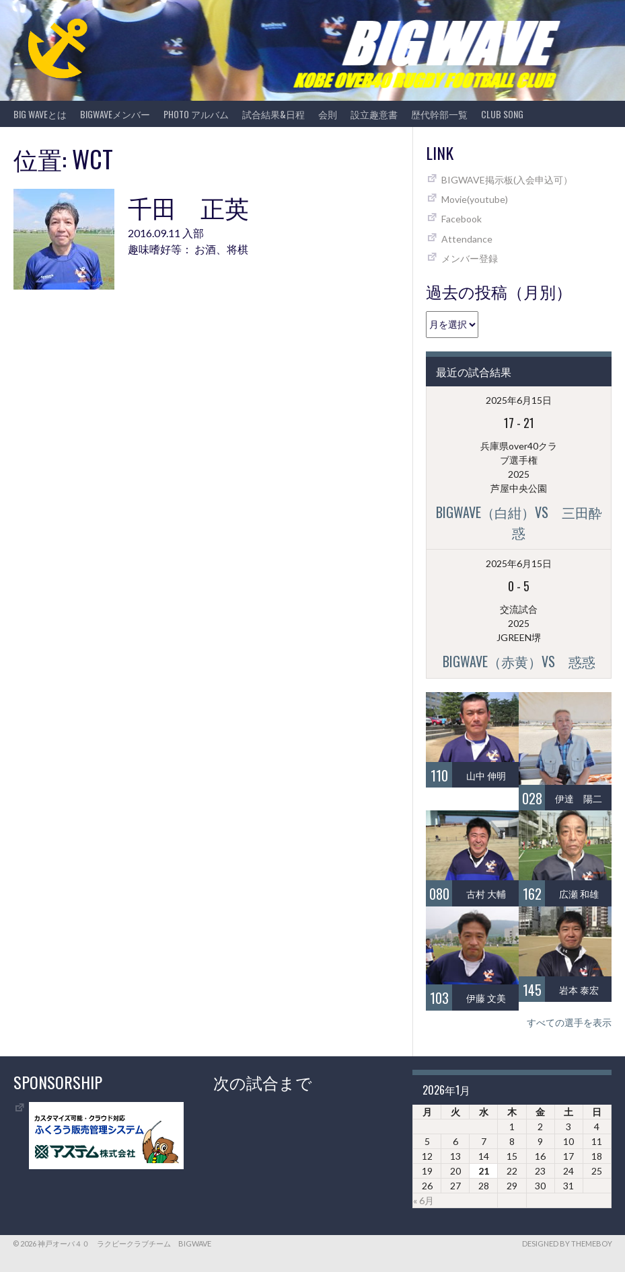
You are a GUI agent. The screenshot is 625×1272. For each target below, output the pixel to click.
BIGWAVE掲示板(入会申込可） (507, 179)
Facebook (461, 218)
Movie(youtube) (474, 199)
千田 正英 (188, 206)
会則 (327, 114)
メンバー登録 (469, 258)
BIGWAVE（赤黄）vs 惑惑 (519, 661)
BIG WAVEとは (40, 114)
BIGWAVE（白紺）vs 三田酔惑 (519, 522)
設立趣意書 (374, 114)
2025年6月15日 (519, 400)
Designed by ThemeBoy (567, 1243)
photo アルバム (196, 114)
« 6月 (423, 1200)
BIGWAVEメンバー (115, 114)
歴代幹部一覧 (439, 114)
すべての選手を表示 (569, 1022)
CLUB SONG (502, 114)
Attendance (466, 239)
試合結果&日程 (273, 114)
